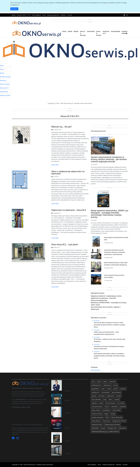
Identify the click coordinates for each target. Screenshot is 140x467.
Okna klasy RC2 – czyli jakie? (64, 244)
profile (115, 389)
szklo (103, 389)
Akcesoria (91, 31)
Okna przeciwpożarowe (99, 300)
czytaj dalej (54, 165)
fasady (119, 396)
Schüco (107, 406)
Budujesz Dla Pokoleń (119, 421)
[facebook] (124, 15)
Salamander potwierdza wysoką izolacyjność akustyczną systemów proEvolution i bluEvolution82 (114, 252)
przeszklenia (106, 410)
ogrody (94, 396)
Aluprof (117, 399)
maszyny (122, 389)
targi (104, 399)
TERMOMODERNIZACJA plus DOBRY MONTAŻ (105, 431)
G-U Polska (121, 403)
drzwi (99, 381)
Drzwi (70, 31)
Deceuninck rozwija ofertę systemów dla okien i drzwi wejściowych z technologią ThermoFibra (75, 448)
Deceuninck (106, 421)
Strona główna (36, 15)
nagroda (94, 403)
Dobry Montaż (96, 421)
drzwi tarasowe (110, 403)
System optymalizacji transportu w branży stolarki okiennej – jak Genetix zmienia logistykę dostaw (109, 159)
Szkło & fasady (98, 33)
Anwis (101, 403)
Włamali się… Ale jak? (61, 126)
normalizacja (105, 392)
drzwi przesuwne (97, 406)
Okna (64, 31)
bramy (116, 385)
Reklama (63, 15)
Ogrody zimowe (125, 32)
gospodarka (95, 389)
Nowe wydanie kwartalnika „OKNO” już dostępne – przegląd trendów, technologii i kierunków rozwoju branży (109, 213)
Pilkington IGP (112, 428)
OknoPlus (114, 406)
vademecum (107, 385)
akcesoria (112, 381)
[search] (126, 34)
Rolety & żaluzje (83, 33)
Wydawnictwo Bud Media (112, 424)
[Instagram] (17, 438)
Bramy (76, 31)
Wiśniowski (122, 428)
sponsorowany (116, 392)
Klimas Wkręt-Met (116, 417)
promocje (101, 396)
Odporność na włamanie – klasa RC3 (68, 210)
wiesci (105, 381)
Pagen (106, 414)
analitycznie (95, 392)
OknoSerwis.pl (95, 370)
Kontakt (69, 15)
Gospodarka (115, 31)
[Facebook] (13, 438)
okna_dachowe (96, 399)
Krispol (113, 414)
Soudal (103, 428)
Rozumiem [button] (14, 9)
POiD (107, 417)
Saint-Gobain (117, 410)
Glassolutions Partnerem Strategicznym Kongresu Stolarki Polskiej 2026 (74, 423)
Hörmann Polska (97, 414)
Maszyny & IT (106, 32)
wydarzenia (110, 396)
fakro (110, 399)
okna (93, 381)
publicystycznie (96, 385)
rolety (109, 389)
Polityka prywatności (53, 15)
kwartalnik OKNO (97, 424)
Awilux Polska (96, 410)
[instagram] (127, 15)
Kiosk (44, 15)
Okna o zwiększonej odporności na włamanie (68, 172)
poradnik (123, 406)
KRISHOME (95, 428)
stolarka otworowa (97, 417)
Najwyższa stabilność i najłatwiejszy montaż (106, 296)
